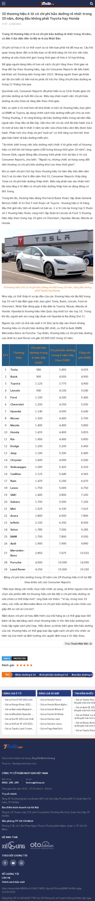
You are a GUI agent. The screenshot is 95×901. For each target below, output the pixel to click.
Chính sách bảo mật (13, 881)
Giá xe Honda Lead (50, 718)
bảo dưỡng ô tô (26, 674)
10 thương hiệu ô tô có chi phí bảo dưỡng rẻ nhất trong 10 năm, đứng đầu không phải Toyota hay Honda (47, 289)
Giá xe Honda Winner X (52, 709)
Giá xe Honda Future (50, 699)
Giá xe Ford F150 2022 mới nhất (19, 699)
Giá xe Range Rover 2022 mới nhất (19, 704)
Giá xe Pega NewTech (51, 728)
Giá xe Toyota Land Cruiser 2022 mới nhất (19, 728)
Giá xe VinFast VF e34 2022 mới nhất (19, 723)
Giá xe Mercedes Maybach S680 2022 (19, 709)
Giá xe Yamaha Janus (51, 723)
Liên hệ (6, 877)
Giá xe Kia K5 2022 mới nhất (19, 718)
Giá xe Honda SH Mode (51, 714)
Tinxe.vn (15, 746)
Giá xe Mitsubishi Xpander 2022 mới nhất (19, 714)
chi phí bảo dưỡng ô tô (54, 674)
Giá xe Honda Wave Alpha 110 (54, 704)
